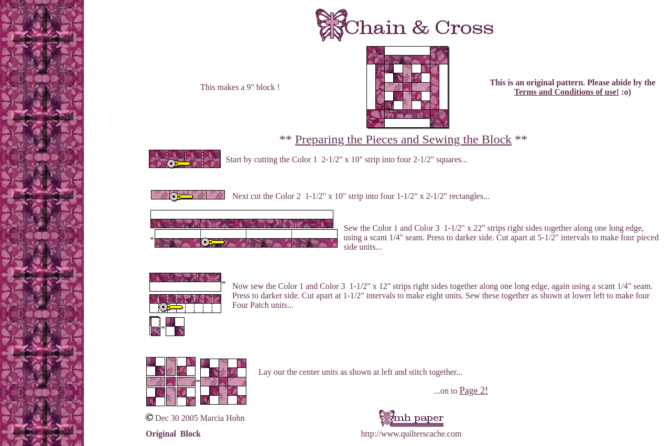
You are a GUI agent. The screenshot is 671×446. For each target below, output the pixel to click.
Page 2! (473, 390)
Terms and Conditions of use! (566, 91)
